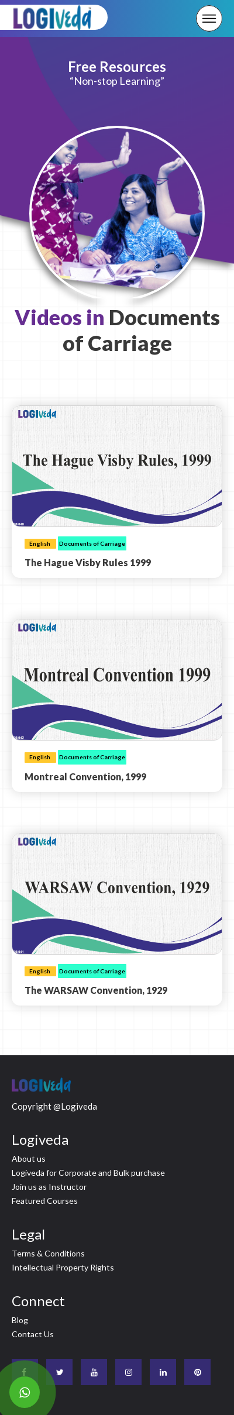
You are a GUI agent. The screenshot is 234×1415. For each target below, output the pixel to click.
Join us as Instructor (49, 1187)
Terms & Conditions (48, 1253)
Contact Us (33, 1334)
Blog (20, 1320)
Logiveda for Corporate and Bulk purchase (88, 1173)
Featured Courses (45, 1201)
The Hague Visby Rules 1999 (88, 562)
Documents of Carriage (92, 543)
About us (29, 1158)
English (39, 543)
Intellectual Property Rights (63, 1267)
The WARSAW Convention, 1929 (96, 990)
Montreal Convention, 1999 (85, 776)
